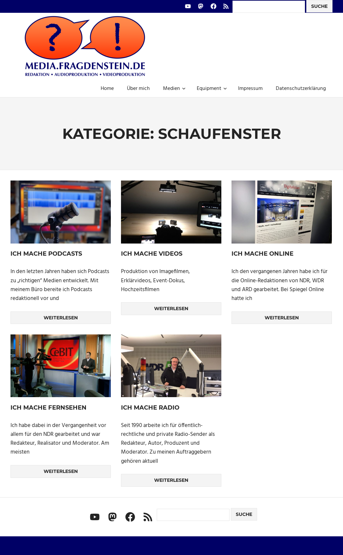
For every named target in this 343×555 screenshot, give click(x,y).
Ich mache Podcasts (46, 253)
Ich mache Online (262, 253)
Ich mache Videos (151, 253)
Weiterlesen (61, 318)
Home (107, 88)
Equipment (212, 88)
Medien (174, 88)
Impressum (250, 88)
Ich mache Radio (150, 407)
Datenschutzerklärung (301, 88)
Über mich (138, 88)
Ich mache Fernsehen (48, 407)
